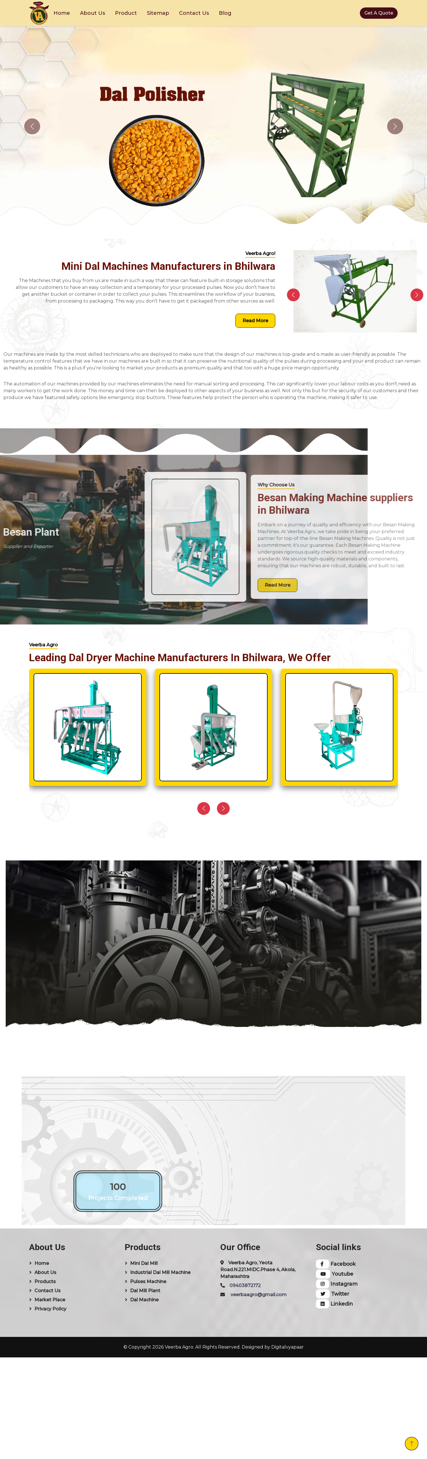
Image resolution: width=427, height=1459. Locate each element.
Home (62, 13)
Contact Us (194, 13)
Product (126, 13)
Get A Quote (378, 13)
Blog (225, 13)
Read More (255, 320)
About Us (92, 13)
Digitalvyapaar (287, 1347)
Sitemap (158, 13)
